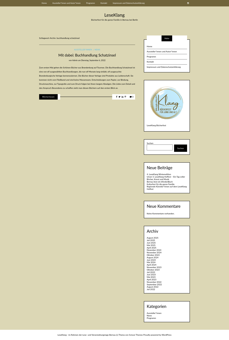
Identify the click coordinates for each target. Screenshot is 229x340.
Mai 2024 (151, 262)
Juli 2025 (151, 240)
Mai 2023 (151, 277)
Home (44, 3)
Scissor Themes (136, 335)
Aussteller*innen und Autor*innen (66, 3)
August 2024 (152, 257)
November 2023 (154, 267)
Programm (90, 3)
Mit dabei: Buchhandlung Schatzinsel (87, 55)
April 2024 (151, 265)
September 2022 (154, 284)
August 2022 (152, 287)
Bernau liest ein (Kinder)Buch (160, 181)
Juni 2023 (151, 274)
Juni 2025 (151, 242)
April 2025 (151, 247)
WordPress (166, 335)
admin (75, 60)
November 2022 (154, 282)
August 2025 (152, 237)
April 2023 (151, 279)
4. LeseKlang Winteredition (159, 174)
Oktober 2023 (153, 269)
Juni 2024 (151, 260)
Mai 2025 (151, 245)
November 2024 (154, 252)
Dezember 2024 (154, 250)
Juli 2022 (151, 289)
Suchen (150, 143)
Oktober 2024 (153, 255)
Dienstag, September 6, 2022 (93, 60)
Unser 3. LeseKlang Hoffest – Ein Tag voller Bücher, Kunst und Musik (166, 177)
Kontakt (103, 3)
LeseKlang (114, 15)
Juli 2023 (151, 272)
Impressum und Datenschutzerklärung (129, 3)
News (97, 49)
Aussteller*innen (83, 49)
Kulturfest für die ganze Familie (161, 184)
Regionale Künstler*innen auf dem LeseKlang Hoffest (167, 187)
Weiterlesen (48, 96)
